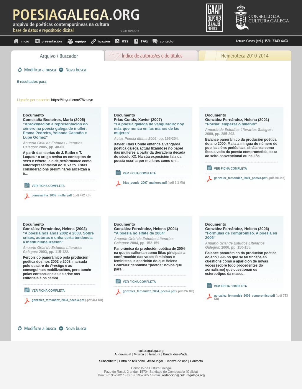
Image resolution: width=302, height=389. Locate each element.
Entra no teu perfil (132, 361)
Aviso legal (155, 361)
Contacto (196, 361)
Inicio (21, 41)
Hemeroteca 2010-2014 (244, 55)
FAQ (140, 41)
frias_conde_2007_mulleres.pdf (145, 182)
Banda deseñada (175, 354)
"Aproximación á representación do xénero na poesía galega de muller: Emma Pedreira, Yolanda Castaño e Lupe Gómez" (55, 130)
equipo (76, 41)
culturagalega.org (150, 350)
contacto (162, 41)
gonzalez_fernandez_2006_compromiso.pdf (244, 295)
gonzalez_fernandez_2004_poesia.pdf (149, 291)
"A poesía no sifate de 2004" (139, 233)
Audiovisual (122, 354)
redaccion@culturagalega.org (183, 375)
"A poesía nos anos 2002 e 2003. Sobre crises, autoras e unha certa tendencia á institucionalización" (58, 237)
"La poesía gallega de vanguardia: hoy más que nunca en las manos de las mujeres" (149, 128)
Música (139, 354)
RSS (121, 41)
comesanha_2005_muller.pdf (52, 195)
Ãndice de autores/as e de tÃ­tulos (151, 55)
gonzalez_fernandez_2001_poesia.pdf (240, 178)
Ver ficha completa (48, 186)
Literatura (153, 354)
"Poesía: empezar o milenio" (231, 124)
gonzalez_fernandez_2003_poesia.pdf (58, 300)
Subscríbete (107, 361)
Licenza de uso (176, 361)
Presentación (48, 41)
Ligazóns (100, 41)
